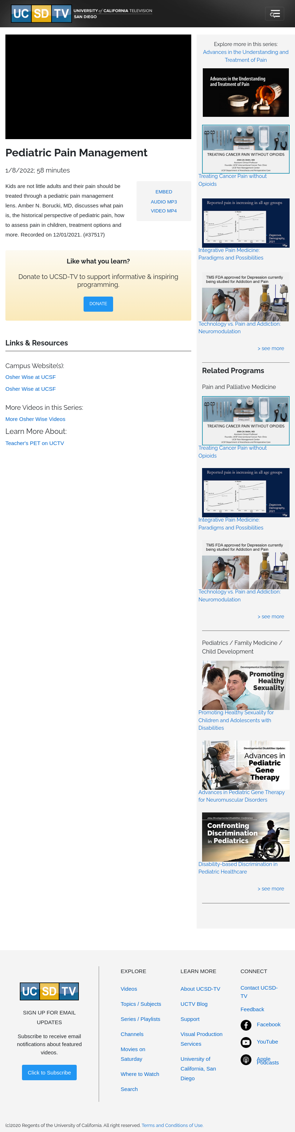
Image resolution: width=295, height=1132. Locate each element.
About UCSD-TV (200, 989)
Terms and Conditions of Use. (173, 1125)
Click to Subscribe (49, 1072)
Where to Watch (140, 1074)
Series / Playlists (140, 1019)
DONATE (98, 303)
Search (129, 1089)
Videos (129, 989)
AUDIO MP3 (164, 202)
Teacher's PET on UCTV (34, 443)
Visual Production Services (201, 1039)
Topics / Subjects (141, 1004)
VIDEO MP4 (164, 211)
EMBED (164, 191)
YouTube (267, 1042)
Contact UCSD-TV (259, 992)
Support (190, 1019)
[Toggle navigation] (274, 13)
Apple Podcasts (268, 1061)
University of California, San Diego (198, 1068)
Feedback (252, 1009)
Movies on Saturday (133, 1054)
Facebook (269, 1024)
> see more (271, 348)
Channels (132, 1034)
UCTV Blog (193, 1004)
